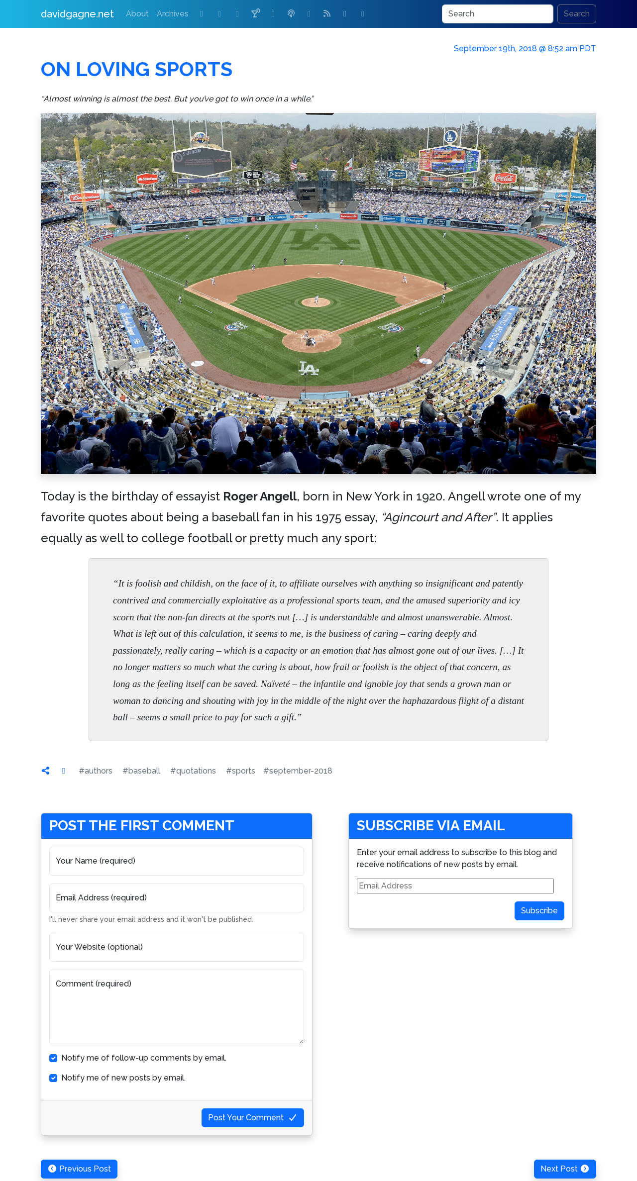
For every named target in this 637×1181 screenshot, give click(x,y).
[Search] (497, 13)
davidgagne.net (77, 14)
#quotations (193, 771)
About (137, 13)
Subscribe (539, 910)
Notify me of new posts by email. (123, 1078)
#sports (240, 771)
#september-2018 (297, 771)
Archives (173, 13)
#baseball (141, 771)
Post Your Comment (253, 1117)
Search (577, 13)
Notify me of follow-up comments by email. (143, 1058)
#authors (95, 771)
